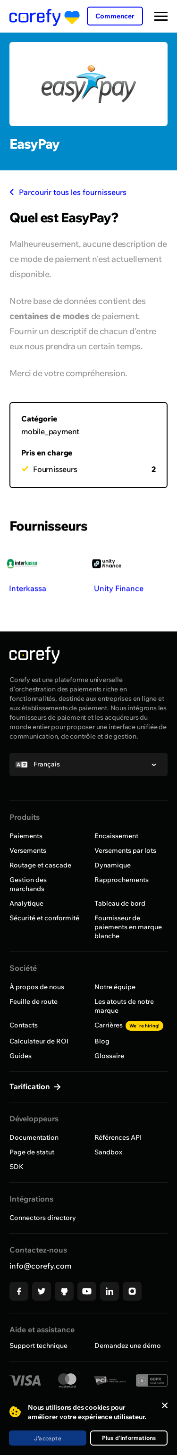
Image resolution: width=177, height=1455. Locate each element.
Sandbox (108, 1152)
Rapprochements (121, 879)
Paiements (25, 836)
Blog (102, 1041)
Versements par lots (125, 850)
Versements (27, 850)
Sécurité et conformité (44, 918)
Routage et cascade (40, 865)
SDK (16, 1166)
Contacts (23, 1025)
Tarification (30, 1086)
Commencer (115, 16)
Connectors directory (42, 1217)
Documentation (34, 1137)
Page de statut (31, 1152)
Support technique (38, 1345)
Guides (20, 1055)
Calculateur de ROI (38, 1041)
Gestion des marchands (28, 884)
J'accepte (47, 1438)
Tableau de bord (119, 903)
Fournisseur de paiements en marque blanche (128, 927)
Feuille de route (33, 1001)
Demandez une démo (127, 1345)
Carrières (128, 1025)
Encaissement (116, 836)
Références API (118, 1137)
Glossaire (109, 1055)
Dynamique (112, 865)
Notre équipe (114, 987)
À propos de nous (36, 987)
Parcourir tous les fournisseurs (67, 192)
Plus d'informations (129, 1437)
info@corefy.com (40, 1265)
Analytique (26, 903)
